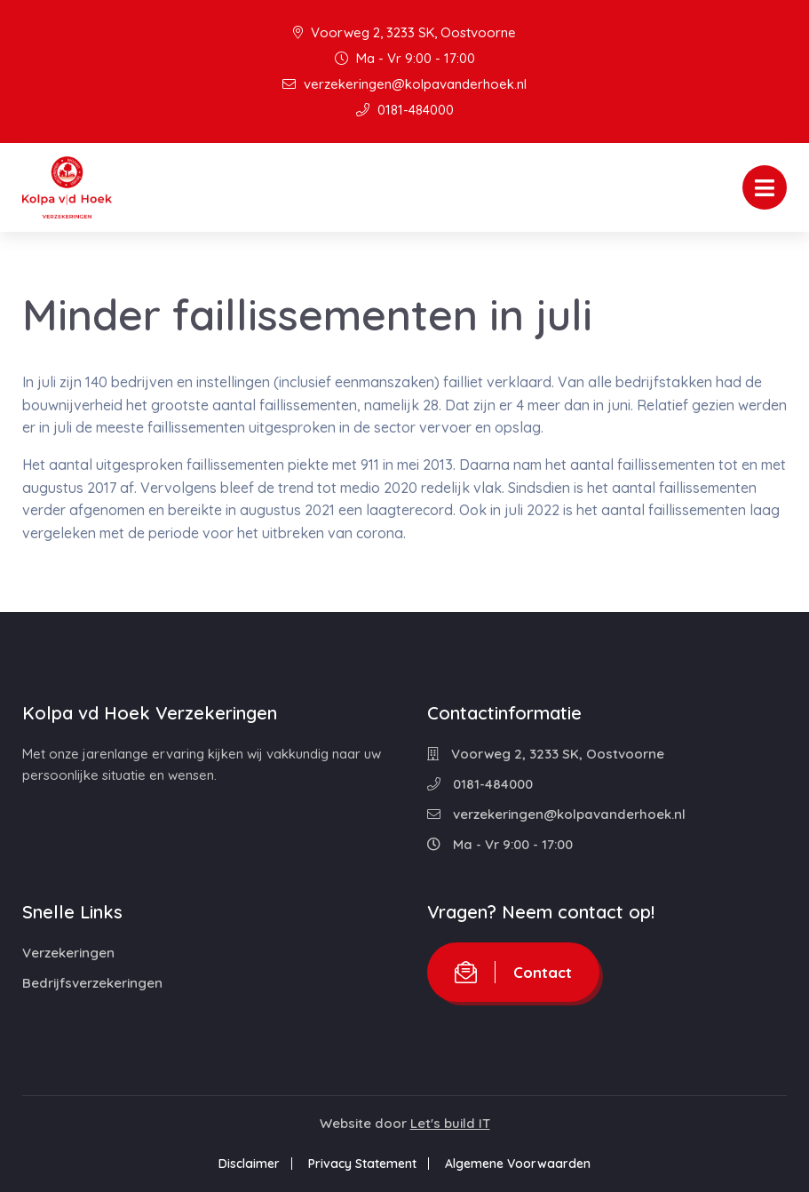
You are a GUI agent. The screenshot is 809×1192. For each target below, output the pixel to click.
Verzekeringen (68, 952)
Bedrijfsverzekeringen (92, 982)
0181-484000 (405, 109)
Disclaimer (247, 1164)
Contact (513, 972)
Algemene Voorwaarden (519, 1164)
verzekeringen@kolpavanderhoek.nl (404, 83)
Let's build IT (450, 1123)
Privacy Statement (362, 1164)
